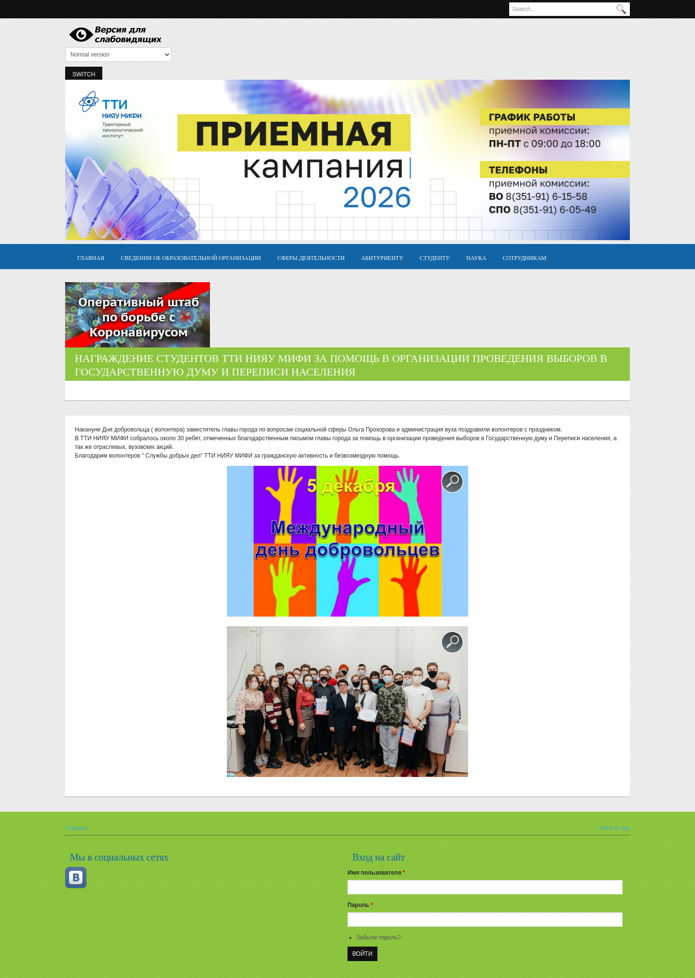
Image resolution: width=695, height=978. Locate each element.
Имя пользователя (376, 872)
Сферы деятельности (311, 257)
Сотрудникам (525, 257)
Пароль (360, 905)
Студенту (434, 257)
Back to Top (615, 828)
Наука (476, 257)
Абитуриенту (382, 257)
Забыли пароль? (378, 937)
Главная (90, 257)
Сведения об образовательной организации (191, 257)
